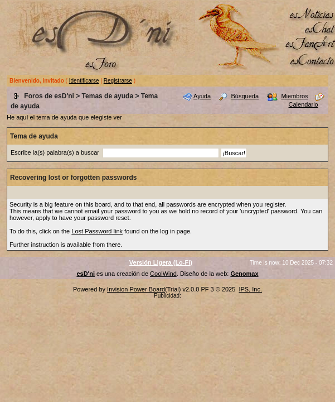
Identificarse (84, 81)
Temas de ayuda (107, 96)
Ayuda (202, 96)
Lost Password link (97, 231)
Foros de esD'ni (49, 96)
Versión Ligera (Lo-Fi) (160, 262)
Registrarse (118, 81)
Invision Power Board (136, 289)
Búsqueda (245, 96)
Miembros (294, 96)
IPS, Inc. (250, 289)
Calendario (303, 104)
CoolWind (163, 273)
